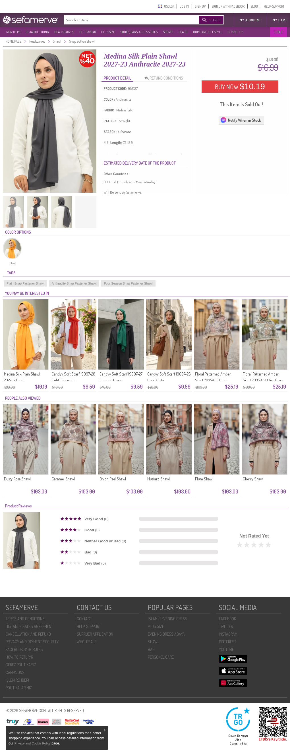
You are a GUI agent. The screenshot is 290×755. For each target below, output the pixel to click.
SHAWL (153, 641)
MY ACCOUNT (250, 20)
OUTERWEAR (87, 32)
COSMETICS (235, 32)
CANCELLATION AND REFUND (28, 634)
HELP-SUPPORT (274, 6)
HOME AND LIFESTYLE (207, 32)
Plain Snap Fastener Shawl (25, 283)
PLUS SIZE (108, 32)
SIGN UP (200, 6)
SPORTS (168, 32)
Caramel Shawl (63, 478)
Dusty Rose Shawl (17, 478)
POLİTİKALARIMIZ (19, 687)
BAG (151, 649)
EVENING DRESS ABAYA (166, 634)
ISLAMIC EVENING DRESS (167, 618)
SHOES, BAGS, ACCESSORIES (139, 32)
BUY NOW (240, 86)
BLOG (254, 6)
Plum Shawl (204, 478)
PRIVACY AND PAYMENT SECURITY (32, 641)
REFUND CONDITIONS (165, 78)
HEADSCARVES (64, 32)
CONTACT (84, 618)
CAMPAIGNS (15, 672)
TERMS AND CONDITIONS (25, 618)
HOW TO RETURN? (19, 657)
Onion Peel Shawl (113, 478)
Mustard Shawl (158, 478)
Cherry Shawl (253, 478)
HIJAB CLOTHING (37, 32)
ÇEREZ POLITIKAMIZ (21, 664)
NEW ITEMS (13, 32)
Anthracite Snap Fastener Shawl (74, 283)
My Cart (280, 20)
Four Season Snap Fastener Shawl (128, 283)
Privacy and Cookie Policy (32, 743)
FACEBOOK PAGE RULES (24, 649)
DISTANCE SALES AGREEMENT (29, 626)
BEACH (183, 32)
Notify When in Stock (240, 120)
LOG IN (184, 6)
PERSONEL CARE (161, 657)
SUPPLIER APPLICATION (95, 634)
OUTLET (279, 32)
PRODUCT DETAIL (117, 78)
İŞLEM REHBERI (17, 680)
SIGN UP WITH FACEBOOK (228, 6)
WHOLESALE (86, 641)
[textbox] (126, 19)
